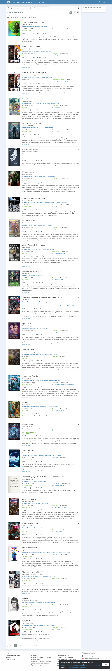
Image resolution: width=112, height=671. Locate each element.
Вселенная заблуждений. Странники (64, 384)
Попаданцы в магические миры (49, 406)
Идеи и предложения (63, 655)
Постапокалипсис (51, 176)
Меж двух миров (59, 55)
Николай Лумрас (27, 326)
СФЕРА (57, 131)
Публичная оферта (36, 665)
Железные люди (28, 350)
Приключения (36, 26)
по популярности (22, 17)
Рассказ (24, 602)
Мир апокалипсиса (60, 253)
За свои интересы (59, 410)
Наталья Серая (27, 453)
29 (38, 183)
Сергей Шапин (72, 659)
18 (38, 488)
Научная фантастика (47, 127)
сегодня (33, 17)
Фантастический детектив (34, 625)
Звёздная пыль (28, 451)
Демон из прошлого (30, 499)
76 (38, 361)
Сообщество (29, 2)
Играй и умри (27, 424)
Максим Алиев (26, 378)
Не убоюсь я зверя (29, 221)
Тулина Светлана (27, 623)
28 (38, 231)
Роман (24, 26)
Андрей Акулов (27, 174)
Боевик (41, 302)
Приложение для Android (90, 656)
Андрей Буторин (27, 426)
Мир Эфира (58, 332)
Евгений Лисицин (40, 49)
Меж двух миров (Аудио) (61, 81)
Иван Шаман (26, 247)
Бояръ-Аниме (31, 51)
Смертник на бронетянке (31, 271)
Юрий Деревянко (27, 479)
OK (106, 665)
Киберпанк (37, 127)
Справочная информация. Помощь (41, 657)
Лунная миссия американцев (33, 198)
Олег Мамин (26, 404)
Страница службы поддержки (65, 657)
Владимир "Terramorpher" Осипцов (32, 574)
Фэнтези (36, 406)
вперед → (36, 645)
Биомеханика (58, 531)
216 (40, 110)
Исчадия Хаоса (28, 172)
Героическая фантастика (49, 576)
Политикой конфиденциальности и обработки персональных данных (80, 665)
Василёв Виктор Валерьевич (31, 151)
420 (40, 57)
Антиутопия (37, 225)
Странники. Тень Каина (31, 376)
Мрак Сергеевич (27, 200)
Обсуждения (20, 2)
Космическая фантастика (34, 103)
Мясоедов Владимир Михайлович (32, 352)
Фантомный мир (59, 279)
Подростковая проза (64, 552)
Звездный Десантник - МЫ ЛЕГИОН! (64, 305)
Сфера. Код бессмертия (31, 123)
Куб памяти (26, 323)
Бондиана (26, 621)
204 (39, 282)
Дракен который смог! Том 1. (33, 22)
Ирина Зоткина (26, 550)
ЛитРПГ (52, 249)
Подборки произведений (93, 7)
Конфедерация (59, 157)
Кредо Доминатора (60, 229)
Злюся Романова (27, 125)
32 (38, 632)
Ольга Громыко (27, 101)
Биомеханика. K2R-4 (30, 523)
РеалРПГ (38, 51)
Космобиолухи (28, 99)
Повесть (24, 154)
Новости (8, 657)
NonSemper (25, 273)
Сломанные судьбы (30, 149)
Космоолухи (58, 107)
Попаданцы (44, 26)
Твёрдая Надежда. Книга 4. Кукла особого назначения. (43, 477)
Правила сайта (35, 659)
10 (37, 609)
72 (38, 387)
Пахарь (25, 402)
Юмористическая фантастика (50, 103)
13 (39, 84)
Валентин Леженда (28, 223)
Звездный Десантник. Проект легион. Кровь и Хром (42, 297)
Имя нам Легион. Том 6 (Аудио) (34, 73)
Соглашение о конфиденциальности (41, 661)
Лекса (56, 206)
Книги (13, 2)
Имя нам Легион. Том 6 (31, 46)
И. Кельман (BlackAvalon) (30, 600)
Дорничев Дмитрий (28, 49)
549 (40, 33)
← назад (10, 645)
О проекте (34, 655)
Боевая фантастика (46, 51)
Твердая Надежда (59, 485)
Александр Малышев (28, 501)
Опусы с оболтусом (29, 548)
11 (31, 645)
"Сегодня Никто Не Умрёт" (32, 572)
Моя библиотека (39, 2)
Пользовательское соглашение (40, 663)
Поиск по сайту (10, 659)
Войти (103, 2)
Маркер (25, 598)
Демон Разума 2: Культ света (33, 245)
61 (38, 334)
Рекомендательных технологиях (78, 667)
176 (38, 256)
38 (38, 209)
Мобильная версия (88, 653)
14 (38, 160)
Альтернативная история (62, 202)
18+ (83, 658)
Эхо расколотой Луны (60, 507)
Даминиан (25, 299)
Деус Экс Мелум (27, 24)
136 (38, 413)
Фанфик (29, 26)
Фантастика (30, 127)
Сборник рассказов (27, 455)
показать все (26, 67)
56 (38, 461)
